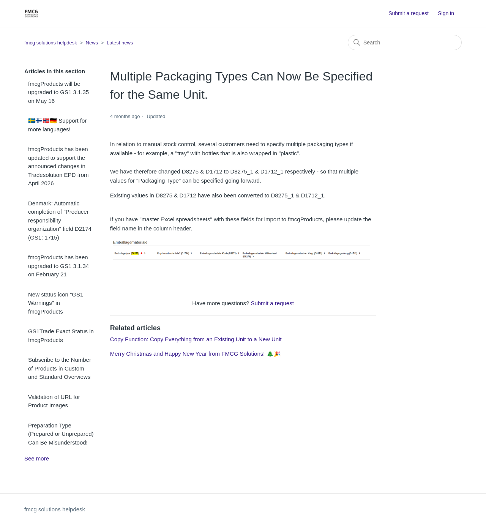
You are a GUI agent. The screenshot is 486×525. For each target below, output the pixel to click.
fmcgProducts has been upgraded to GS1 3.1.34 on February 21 (58, 265)
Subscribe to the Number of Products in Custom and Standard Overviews (59, 368)
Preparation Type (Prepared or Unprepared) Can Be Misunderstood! (61, 434)
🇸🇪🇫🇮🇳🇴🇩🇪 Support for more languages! (57, 124)
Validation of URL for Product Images (54, 401)
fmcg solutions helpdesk (50, 43)
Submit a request (408, 13)
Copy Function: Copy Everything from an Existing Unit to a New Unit (196, 339)
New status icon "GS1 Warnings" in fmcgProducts (55, 303)
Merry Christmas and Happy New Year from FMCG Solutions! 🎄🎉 (195, 353)
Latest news (120, 43)
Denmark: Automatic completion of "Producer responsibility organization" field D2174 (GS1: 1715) (60, 220)
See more (36, 458)
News (92, 43)
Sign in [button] (446, 13)
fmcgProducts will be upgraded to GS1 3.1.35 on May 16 (58, 92)
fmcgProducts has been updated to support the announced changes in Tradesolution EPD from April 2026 (58, 166)
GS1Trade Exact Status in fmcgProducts (61, 335)
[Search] (405, 42)
